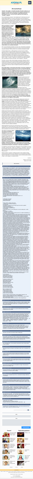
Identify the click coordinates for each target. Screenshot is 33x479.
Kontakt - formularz (18, 475)
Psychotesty (23, 473)
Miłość (10, 472)
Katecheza (29, 472)
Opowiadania (7, 472)
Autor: (16, 414)
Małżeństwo (15, 472)
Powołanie (12, 472)
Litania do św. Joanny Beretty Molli (12, 457)
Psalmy (17, 473)
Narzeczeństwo (22, 472)
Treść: (16, 418)
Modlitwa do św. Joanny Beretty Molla (13, 452)
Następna (22, 468)
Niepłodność (18, 472)
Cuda (20, 473)
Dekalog (14, 473)
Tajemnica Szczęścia (10, 473)
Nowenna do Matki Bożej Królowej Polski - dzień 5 (13, 434)
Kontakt (22, 475)
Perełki (19, 473)
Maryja (31, 472)
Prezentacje (26, 472)
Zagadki (4, 472)
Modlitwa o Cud (27, 433)
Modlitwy (2, 472)
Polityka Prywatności (12, 475)
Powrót (16, 468)
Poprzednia (11, 468)
